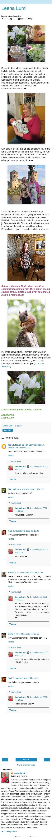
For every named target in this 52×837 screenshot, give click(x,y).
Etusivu (26, 760)
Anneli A (12, 572)
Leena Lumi (13, 8)
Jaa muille (7, 430)
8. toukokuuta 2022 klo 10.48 (30, 572)
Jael (10, 678)
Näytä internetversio (26, 765)
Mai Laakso (13, 489)
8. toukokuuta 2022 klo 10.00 (26, 531)
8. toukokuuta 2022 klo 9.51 (32, 489)
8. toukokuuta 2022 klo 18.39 (25, 678)
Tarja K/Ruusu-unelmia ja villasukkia (25, 445)
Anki (10, 531)
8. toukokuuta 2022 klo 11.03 (26, 634)
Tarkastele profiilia (9, 831)
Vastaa (11, 456)
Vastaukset (16, 461)
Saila (10, 634)
